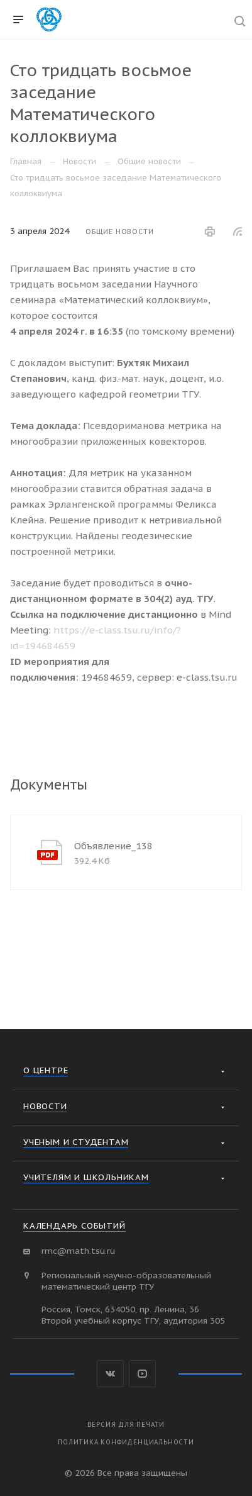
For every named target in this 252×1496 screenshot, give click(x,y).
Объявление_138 (113, 846)
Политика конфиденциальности (126, 1442)
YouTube (142, 1373)
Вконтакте (110, 1373)
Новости (45, 1106)
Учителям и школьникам (86, 1177)
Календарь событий (74, 1225)
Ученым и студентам (75, 1141)
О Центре (45, 1070)
